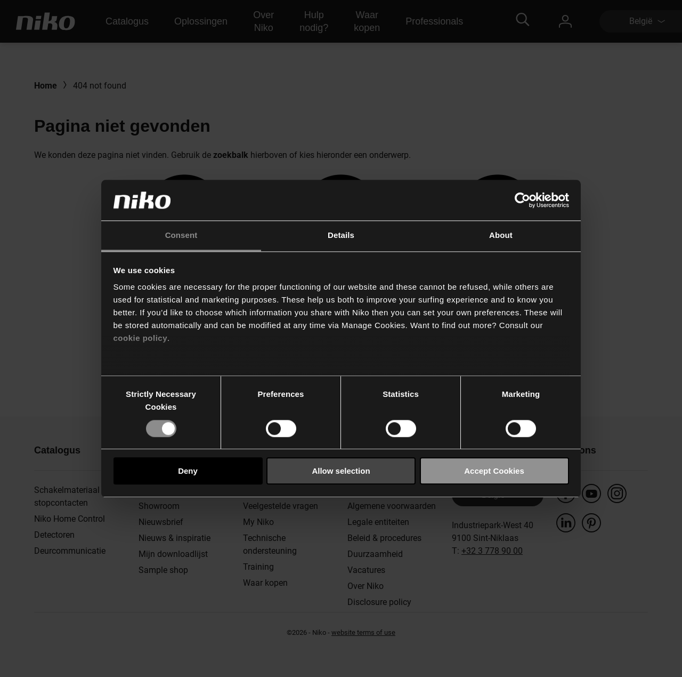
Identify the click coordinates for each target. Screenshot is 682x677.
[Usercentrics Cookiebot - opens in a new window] (522, 200)
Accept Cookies (494, 470)
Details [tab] (341, 235)
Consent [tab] (181, 235)
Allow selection (341, 470)
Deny (188, 470)
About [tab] (501, 235)
